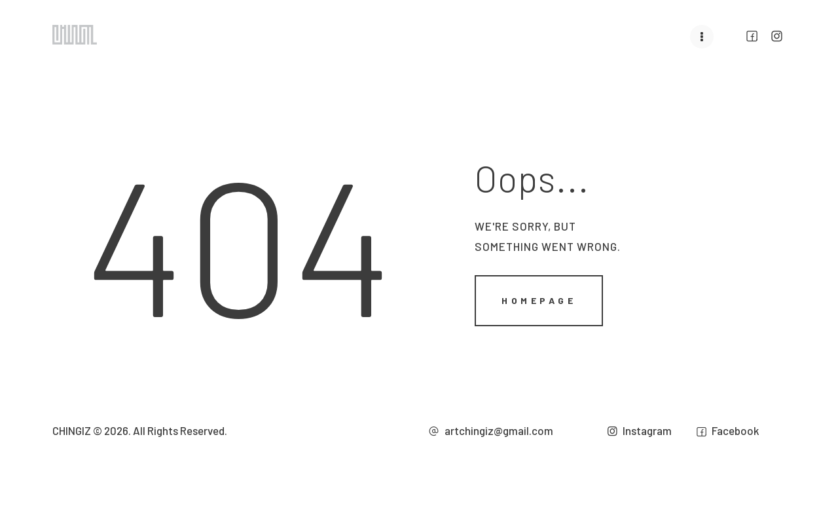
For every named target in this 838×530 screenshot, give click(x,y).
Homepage (538, 299)
